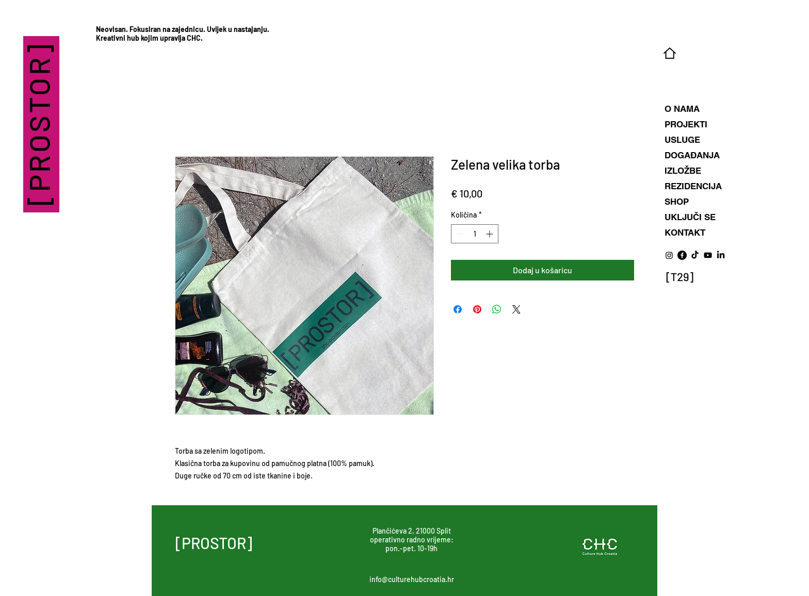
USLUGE (682, 140)
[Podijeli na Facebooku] (457, 309)
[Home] (669, 53)
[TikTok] (695, 255)
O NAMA (682, 109)
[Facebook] (682, 255)
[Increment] (490, 234)
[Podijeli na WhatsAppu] (497, 309)
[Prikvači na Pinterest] (477, 309)
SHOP (677, 201)
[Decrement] (458, 234)
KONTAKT (685, 232)
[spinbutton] (474, 234)
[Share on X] (516, 309)
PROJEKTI (686, 124)
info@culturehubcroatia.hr (411, 579)
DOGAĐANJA (692, 155)
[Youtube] (708, 255)
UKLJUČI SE (690, 217)
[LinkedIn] (720, 255)
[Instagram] (669, 255)
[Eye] (680, 277)
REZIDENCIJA (693, 186)
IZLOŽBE (683, 170)
